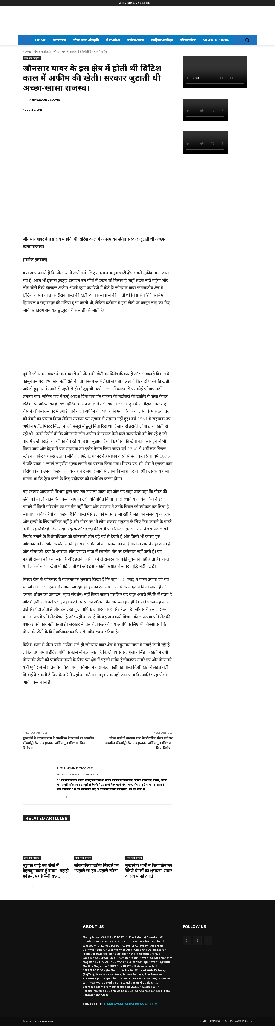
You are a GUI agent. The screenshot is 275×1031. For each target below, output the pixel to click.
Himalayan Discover (46, 99)
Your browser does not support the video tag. (215, 72)
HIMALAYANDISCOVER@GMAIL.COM (130, 1009)
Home (27, 51)
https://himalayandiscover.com (78, 774)
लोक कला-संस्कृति (42, 51)
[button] (247, 40)
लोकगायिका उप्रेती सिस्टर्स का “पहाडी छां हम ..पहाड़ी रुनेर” (96, 868)
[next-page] (32, 892)
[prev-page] (25, 892)
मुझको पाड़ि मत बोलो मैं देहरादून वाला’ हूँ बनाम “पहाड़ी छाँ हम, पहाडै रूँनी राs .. (43, 873)
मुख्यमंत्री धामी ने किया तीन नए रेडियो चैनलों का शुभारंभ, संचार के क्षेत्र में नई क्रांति (147, 870)
